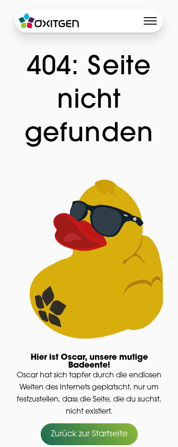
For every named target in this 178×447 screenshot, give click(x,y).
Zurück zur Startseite (89, 435)
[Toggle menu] (150, 21)
